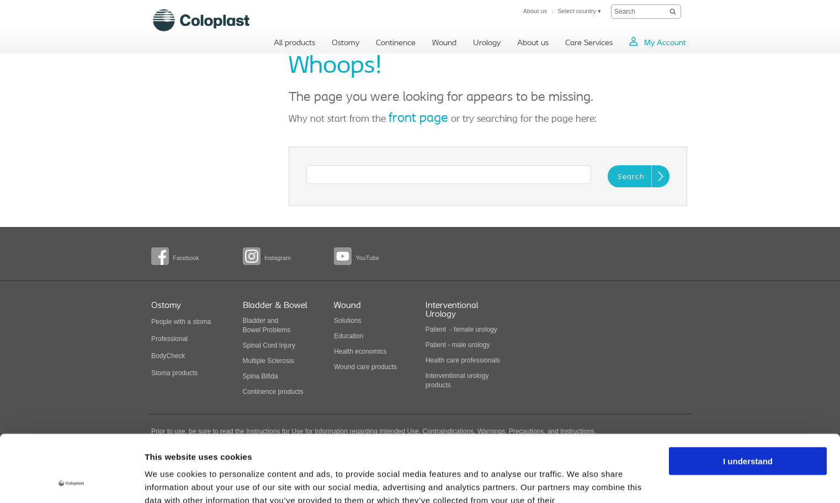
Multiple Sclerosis (268, 361)
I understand (748, 398)
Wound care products (365, 367)
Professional (169, 339)
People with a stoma (181, 322)
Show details (170, 481)
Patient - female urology (461, 329)
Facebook (186, 258)
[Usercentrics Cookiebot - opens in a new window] (71, 481)
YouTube (367, 258)
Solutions (347, 320)
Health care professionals (463, 360)
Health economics (360, 351)
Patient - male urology (459, 345)
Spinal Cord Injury (269, 345)
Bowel (252, 330)
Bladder (254, 320)
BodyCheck (168, 356)
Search (631, 177)
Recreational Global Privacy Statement (263, 451)
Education (348, 336)
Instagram (277, 258)
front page (418, 118)
